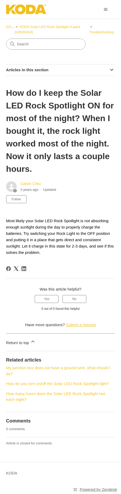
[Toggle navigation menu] (105, 9)
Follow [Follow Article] (16, 199)
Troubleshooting (101, 32)
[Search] (45, 44)
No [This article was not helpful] (74, 299)
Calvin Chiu (30, 183)
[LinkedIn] (23, 268)
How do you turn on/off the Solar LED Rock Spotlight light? (57, 383)
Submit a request (81, 324)
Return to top (20, 342)
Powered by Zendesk (98, 489)
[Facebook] (8, 268)
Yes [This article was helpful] (47, 299)
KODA (11, 27)
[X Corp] (16, 268)
